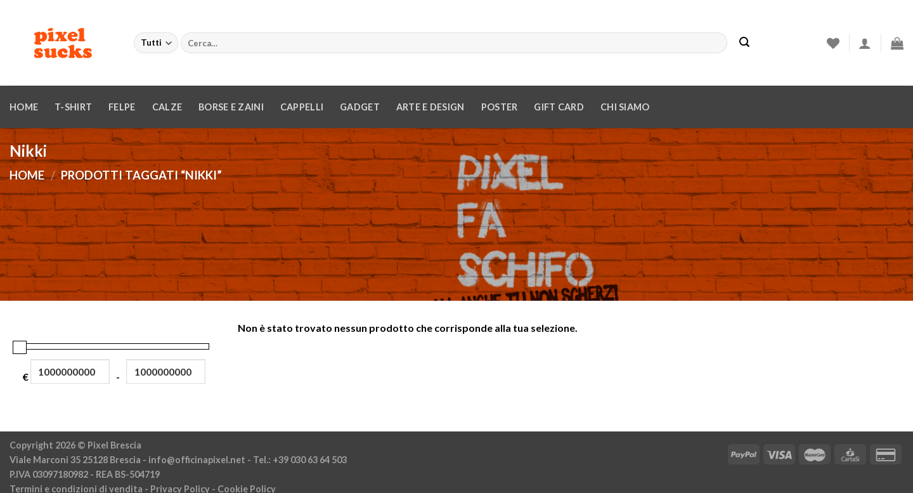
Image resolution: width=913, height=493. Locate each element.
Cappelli (301, 107)
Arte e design (430, 107)
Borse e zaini (231, 107)
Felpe (121, 107)
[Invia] (744, 43)
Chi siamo (625, 107)
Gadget (360, 107)
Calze (167, 107)
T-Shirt (73, 107)
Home (24, 107)
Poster (499, 107)
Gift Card (559, 107)
